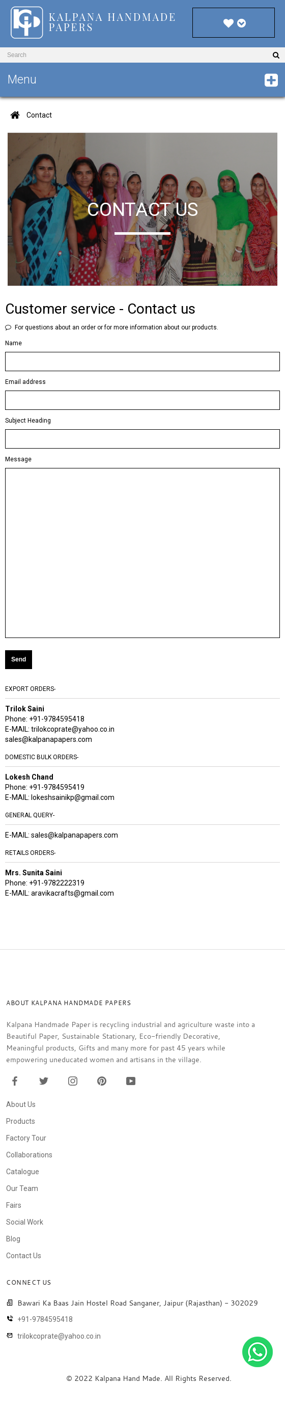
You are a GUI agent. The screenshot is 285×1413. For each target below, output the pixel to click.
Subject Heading (28, 420)
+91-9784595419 (56, 787)
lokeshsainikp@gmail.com (73, 797)
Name (13, 343)
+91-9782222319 (56, 883)
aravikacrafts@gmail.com (72, 893)
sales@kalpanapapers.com (48, 739)
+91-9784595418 (56, 719)
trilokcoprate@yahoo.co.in (73, 729)
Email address (25, 381)
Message (18, 459)
